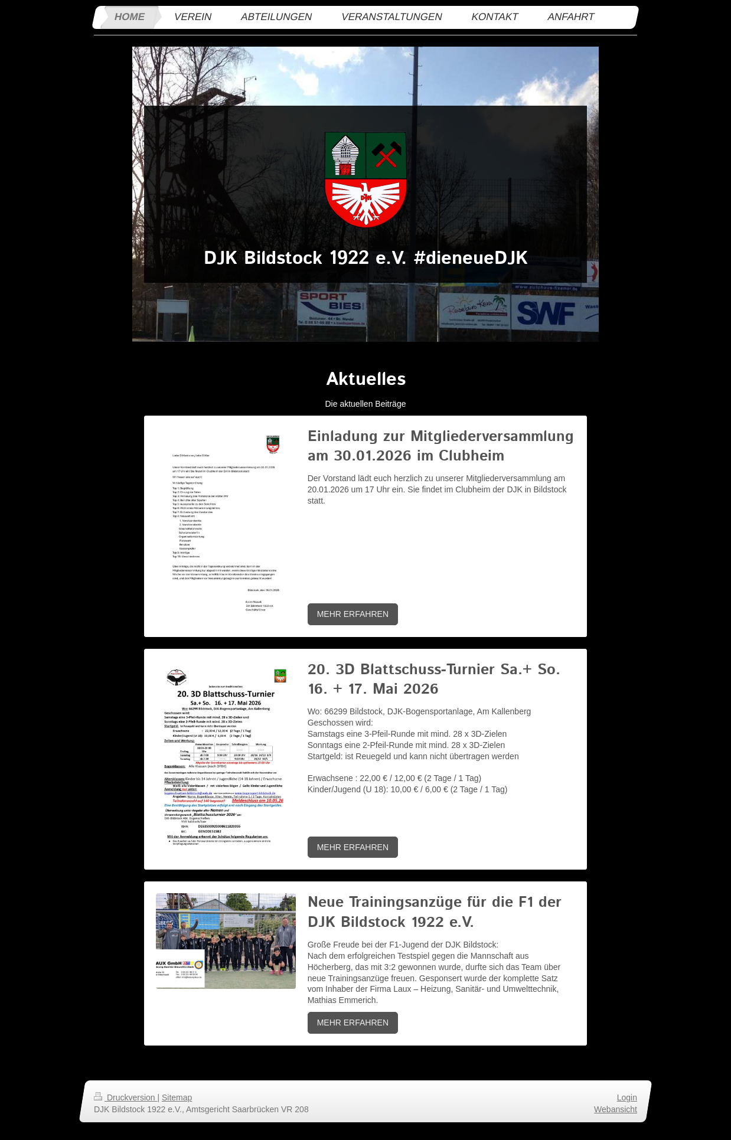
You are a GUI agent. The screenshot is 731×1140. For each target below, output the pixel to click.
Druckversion (125, 1097)
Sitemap (177, 1097)
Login (627, 1097)
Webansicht (615, 1109)
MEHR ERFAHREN (353, 614)
